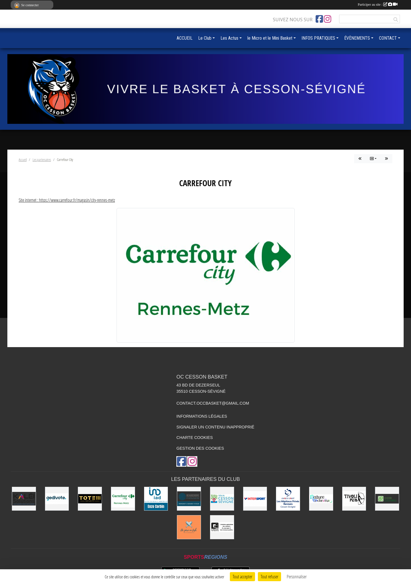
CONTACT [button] (388, 38)
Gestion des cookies (200, 448)
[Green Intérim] (222, 527)
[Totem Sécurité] (90, 499)
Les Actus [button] (229, 38)
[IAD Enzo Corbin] (156, 499)
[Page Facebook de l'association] (319, 19)
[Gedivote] (57, 499)
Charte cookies (194, 437)
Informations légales (201, 416)
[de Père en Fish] (189, 527)
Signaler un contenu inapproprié (215, 427)
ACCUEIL (184, 38)
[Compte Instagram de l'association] (327, 19)
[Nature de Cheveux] (321, 499)
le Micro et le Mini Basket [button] (269, 38)
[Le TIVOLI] (354, 499)
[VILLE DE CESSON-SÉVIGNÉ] (222, 499)
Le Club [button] (204, 38)
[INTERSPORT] (255, 499)
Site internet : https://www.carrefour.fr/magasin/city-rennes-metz (67, 200)
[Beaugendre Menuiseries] (189, 499)
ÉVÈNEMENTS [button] (357, 38)
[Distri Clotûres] (387, 499)
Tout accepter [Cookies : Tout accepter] (242, 576)
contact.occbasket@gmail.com (212, 403)
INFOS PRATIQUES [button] (318, 38)
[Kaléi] (24, 499)
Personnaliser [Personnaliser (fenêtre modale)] (297, 576)
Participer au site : (377, 5)
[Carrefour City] (123, 499)
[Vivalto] (288, 499)
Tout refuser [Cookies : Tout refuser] (269, 576)
